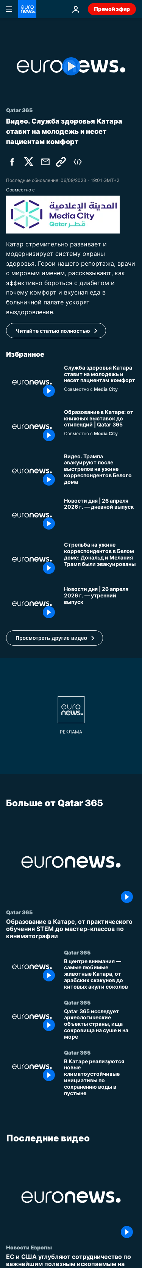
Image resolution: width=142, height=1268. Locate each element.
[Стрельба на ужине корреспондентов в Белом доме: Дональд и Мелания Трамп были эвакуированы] (100, 559)
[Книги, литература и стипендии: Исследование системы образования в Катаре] (100, 426)
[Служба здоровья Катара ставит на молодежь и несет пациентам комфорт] (100, 382)
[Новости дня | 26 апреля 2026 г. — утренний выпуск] (100, 603)
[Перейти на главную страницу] (27, 9)
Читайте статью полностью (53, 331)
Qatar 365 (19, 912)
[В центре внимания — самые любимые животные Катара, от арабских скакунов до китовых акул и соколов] (100, 974)
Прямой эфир (112, 9)
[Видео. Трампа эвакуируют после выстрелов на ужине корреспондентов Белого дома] (100, 471)
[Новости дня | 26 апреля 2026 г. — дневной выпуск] (100, 515)
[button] (54, 638)
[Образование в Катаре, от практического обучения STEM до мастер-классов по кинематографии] (71, 929)
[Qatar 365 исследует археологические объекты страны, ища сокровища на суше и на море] (100, 1024)
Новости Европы (29, 1247)
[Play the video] (71, 66)
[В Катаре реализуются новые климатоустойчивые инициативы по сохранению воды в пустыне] (100, 1077)
